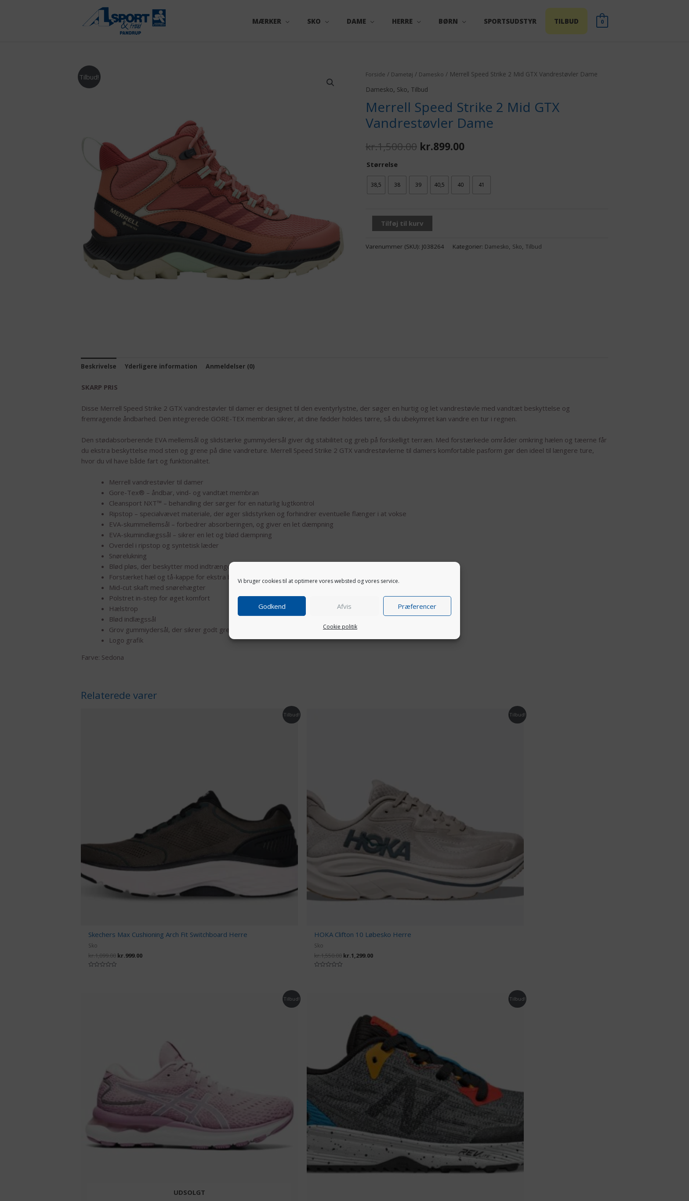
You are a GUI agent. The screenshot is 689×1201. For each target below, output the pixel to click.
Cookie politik (340, 626)
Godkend (272, 606)
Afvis (344, 606)
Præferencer (417, 606)
